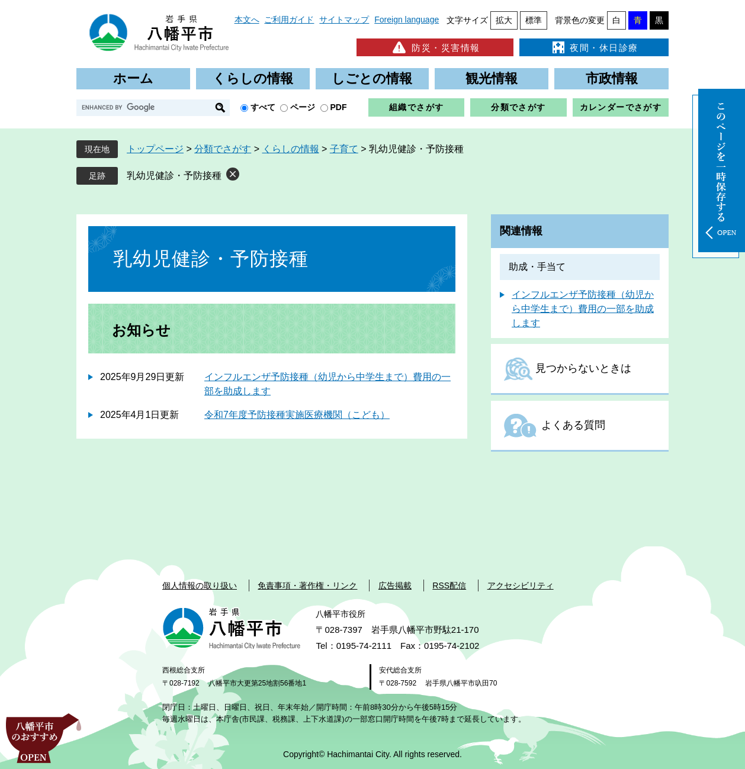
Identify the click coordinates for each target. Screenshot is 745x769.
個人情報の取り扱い (199, 585)
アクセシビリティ (520, 585)
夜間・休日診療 (594, 47)
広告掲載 (395, 585)
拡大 (504, 20)
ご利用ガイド (289, 19)
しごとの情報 (372, 78)
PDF (338, 107)
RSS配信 (449, 585)
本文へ (247, 19)
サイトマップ (344, 19)
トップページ (155, 149)
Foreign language (406, 19)
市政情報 (612, 78)
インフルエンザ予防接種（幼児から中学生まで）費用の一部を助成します (583, 308)
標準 (533, 20)
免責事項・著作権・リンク (307, 585)
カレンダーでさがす (621, 107)
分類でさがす (518, 107)
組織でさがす (416, 107)
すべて (263, 107)
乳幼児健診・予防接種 (174, 175)
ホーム (133, 78)
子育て (344, 149)
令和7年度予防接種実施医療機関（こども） (297, 415)
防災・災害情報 (435, 47)
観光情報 (491, 78)
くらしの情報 (253, 78)
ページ (302, 107)
